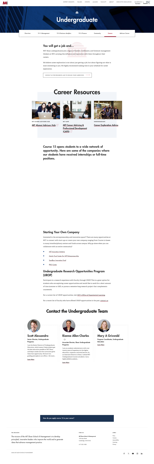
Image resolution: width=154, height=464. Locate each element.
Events (87, 2)
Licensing (115, 446)
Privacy (114, 448)
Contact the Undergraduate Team (77, 315)
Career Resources (77, 96)
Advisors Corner (124, 37)
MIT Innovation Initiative (57, 256)
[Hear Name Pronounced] (64, 343)
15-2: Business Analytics (64, 37)
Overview (28, 37)
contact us (104, 304)
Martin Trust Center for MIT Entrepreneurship (64, 260)
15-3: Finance (82, 37)
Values (79, 2)
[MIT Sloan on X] (128, 458)
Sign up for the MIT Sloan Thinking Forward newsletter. (66, 7)
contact (137, 7)
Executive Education (124, 2)
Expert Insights (68, 2)
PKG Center (53, 269)
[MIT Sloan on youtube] (132, 458)
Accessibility (116, 444)
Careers (110, 37)
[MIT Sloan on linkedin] (141, 458)
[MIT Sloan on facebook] (124, 458)
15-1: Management (43, 37)
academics (138, 2)
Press (114, 439)
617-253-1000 (83, 448)
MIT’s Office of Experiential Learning (91, 299)
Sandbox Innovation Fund (57, 264)
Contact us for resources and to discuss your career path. (65, 79)
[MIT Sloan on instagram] (137, 458)
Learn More (30, 363)
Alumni (95, 2)
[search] (146, 7)
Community (97, 37)
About (111, 2)
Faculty (103, 2)
